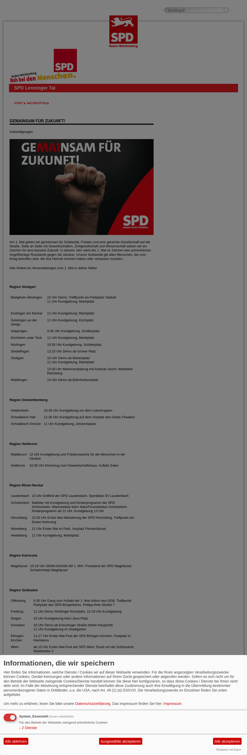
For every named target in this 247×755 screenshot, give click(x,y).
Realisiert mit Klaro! (228, 749)
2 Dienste (28, 728)
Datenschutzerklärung (92, 704)
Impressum (172, 704)
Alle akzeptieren (227, 741)
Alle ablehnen (16, 741)
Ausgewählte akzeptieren (121, 741)
